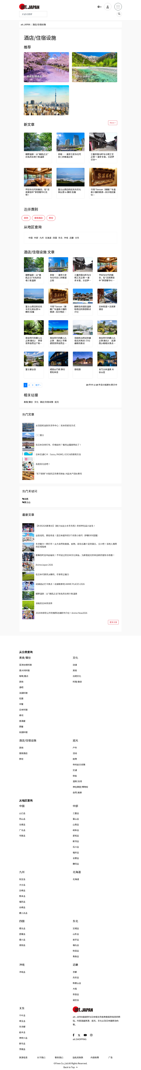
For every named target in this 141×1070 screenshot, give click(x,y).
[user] (107, 6)
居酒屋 (22, 720)
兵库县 (76, 977)
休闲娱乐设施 (79, 764)
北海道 (48, 237)
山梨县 (76, 824)
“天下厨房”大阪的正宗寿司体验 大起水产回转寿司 (59, 473)
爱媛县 (22, 933)
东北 (60, 237)
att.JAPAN (25, 24)
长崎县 (22, 907)
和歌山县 (77, 983)
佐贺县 (22, 879)
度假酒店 (38, 217)
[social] (73, 1035)
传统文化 (77, 676)
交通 (75, 770)
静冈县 (76, 863)
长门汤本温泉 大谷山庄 (106, 370)
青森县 (76, 956)
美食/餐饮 (28, 401)
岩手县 (76, 939)
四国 (55, 237)
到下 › (38, 384)
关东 (77, 237)
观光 (57, 401)
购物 (75, 758)
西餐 (21, 726)
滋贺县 (76, 999)
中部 (36, 237)
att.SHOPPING (79, 1039)
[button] (100, 7)
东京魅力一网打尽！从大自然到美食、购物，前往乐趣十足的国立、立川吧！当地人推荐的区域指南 (76, 545)
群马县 (22, 1043)
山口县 (22, 813)
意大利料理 (24, 670)
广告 (110, 1057)
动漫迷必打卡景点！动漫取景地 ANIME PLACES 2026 (60, 584)
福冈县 (22, 901)
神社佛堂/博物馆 (80, 786)
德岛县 (22, 928)
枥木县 (22, 1032)
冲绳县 (22, 971)
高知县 (22, 945)
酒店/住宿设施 (46, 401)
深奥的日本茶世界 (44, 603)
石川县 (76, 846)
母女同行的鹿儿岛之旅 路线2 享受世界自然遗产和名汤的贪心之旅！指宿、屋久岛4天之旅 (33, 341)
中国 (30, 237)
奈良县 (76, 994)
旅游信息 (23, 1057)
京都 (75, 971)
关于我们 (41, 1057)
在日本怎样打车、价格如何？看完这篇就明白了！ (59, 444)
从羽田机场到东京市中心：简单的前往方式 (55, 425)
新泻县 (76, 841)
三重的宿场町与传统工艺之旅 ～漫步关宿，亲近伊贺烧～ (102, 157)
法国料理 (23, 692)
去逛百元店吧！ (43, 464)
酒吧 (21, 687)
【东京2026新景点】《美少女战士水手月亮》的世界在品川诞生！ (65, 525)
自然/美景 (77, 792)
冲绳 (66, 237)
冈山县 (22, 818)
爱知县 (76, 835)
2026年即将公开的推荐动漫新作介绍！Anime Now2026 (61, 613)
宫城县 (76, 928)
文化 (36, 401)
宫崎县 (22, 890)
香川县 (22, 939)
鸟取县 (22, 835)
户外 (75, 747)
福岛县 (76, 945)
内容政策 (95, 1057)
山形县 (76, 933)
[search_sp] (119, 14)
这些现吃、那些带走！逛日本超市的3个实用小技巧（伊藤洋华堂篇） (67, 535)
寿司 (21, 715)
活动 (75, 753)
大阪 (75, 988)
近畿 (71, 237)
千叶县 (22, 1015)
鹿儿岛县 (23, 912)
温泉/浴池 (77, 781)
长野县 (76, 858)
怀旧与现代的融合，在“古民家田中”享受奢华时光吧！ (37, 192)
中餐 (21, 704)
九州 (42, 237)
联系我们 (59, 1057)
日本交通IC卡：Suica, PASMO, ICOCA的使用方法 (58, 454)
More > (113, 122)
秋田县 (76, 950)
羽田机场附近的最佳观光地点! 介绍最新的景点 (82, 341)
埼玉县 (22, 1020)
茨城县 (22, 1049)
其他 (26, 217)
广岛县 (22, 830)
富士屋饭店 (30, 369)
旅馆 (51, 217)
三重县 (76, 813)
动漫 (75, 664)
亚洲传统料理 (25, 664)
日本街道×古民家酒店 (107, 307)
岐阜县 (76, 830)
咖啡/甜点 (23, 676)
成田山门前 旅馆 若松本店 (57, 370)
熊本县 (22, 896)
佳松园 (77, 369)
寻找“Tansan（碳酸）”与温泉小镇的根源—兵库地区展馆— (103, 192)
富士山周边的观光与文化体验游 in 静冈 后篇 (69, 190)
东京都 (22, 1026)
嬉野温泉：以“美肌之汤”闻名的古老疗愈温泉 (36, 155)
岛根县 (22, 824)
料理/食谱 (77, 681)
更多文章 (113, 622)
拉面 (21, 698)
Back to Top (70, 1067)
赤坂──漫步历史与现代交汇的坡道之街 (69, 155)
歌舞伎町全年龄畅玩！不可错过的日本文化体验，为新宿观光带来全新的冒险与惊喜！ (75, 555)
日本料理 (23, 709)
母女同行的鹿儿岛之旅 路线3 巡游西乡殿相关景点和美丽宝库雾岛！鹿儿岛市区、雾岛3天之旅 (107, 341)
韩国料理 (23, 732)
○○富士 (40, 435)
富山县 (76, 818)
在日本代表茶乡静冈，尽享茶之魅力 (52, 574)
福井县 (76, 852)
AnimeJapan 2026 (44, 564)
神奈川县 (23, 1037)
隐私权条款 (78, 1057)
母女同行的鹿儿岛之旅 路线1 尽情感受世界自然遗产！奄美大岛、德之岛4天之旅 (58, 341)
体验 (75, 775)
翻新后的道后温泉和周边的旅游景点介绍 (82, 309)
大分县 (22, 884)
